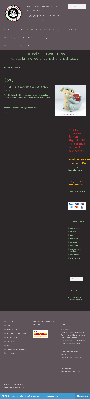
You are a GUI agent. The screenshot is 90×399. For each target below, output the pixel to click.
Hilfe (50, 21)
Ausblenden (83, 396)
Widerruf (10, 345)
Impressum (11, 353)
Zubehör (73, 235)
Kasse (29, 11)
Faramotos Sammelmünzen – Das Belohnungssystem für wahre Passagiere (44, 16)
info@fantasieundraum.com (71, 371)
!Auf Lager (56, 30)
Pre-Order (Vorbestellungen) (17, 333)
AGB (8, 325)
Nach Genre (8, 30)
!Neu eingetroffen (10, 46)
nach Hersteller (24, 30)
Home (28, 6)
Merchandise (74, 231)
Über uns (36, 6)
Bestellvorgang (12, 337)
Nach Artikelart (41, 30)
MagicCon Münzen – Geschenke (36, 21)
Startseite (10, 68)
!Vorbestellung (9, 38)
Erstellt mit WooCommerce (14, 387)
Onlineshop (45, 6)
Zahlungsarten (12, 329)
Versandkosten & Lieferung (16, 349)
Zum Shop (7, 113)
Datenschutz (11, 341)
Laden (63, 324)
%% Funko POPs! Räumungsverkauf (40, 38)
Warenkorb (36, 11)
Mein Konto (54, 6)
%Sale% (21, 38)
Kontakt (10, 321)
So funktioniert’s (76, 170)
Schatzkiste (74, 238)
